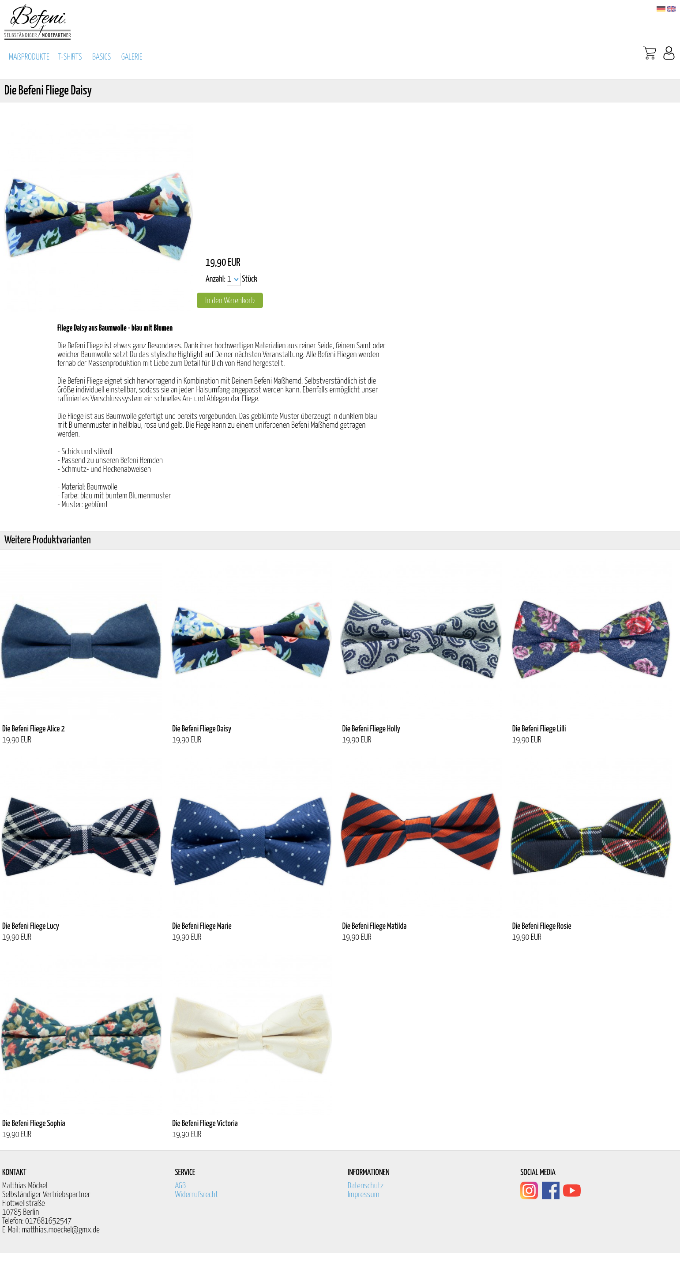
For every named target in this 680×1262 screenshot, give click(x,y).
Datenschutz (366, 1186)
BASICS (101, 57)
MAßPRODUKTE (29, 57)
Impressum (363, 1194)
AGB (180, 1186)
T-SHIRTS (70, 57)
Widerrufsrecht (196, 1194)
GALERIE (132, 57)
